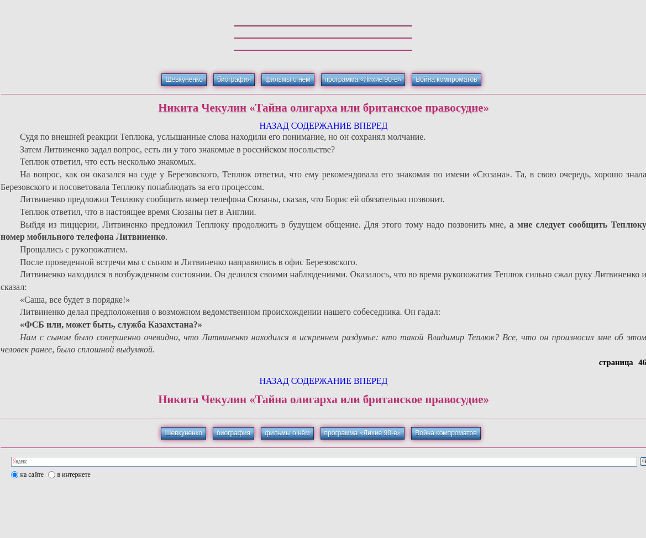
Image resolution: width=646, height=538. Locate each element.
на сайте (32, 474)
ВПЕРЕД (371, 125)
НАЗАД (273, 125)
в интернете (74, 474)
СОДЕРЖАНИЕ (321, 125)
